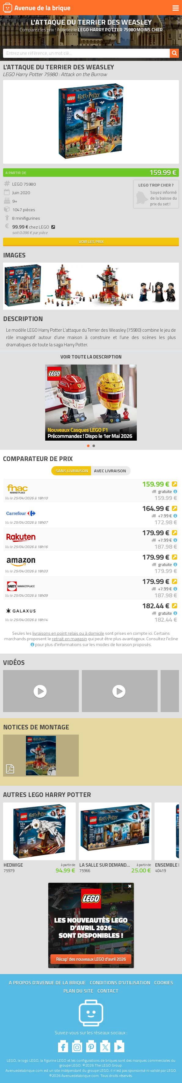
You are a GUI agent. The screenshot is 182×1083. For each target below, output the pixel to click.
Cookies (163, 982)
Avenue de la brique (36, 7)
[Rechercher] (174, 53)
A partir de (15, 173)
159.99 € (163, 172)
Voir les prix (91, 242)
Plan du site (78, 990)
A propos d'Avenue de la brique (47, 982)
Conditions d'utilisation (120, 982)
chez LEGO (34, 227)
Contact (107, 990)
